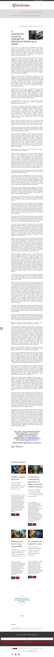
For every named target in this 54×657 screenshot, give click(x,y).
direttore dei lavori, (15, 565)
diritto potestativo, (18, 498)
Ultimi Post (20, 446)
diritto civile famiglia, (32, 568)
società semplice (31, 521)
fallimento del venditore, (16, 501)
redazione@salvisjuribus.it (32, 437)
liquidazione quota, (32, 516)
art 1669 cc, (15, 564)
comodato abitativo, (32, 566)
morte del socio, (39, 516)
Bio (14, 446)
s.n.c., (31, 519)
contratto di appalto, (21, 564)
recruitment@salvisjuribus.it (33, 438)
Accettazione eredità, (32, 503)
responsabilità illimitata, (37, 518)
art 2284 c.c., (39, 503)
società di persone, (36, 519)
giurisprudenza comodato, (37, 569)
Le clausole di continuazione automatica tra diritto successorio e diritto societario (35, 482)
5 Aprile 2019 (24, 26)
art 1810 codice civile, (37, 562)
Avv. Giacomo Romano (33, 433)
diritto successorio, (32, 514)
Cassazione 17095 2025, (36, 564)
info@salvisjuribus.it (32, 440)
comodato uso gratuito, (37, 567)
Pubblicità (31, 651)
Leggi (13, 514)
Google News (37, 443)
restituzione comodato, (32, 571)
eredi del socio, (39, 514)
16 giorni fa (18, 561)
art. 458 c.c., (30, 504)
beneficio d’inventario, (32, 506)
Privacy (35, 651)
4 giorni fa (34, 502)
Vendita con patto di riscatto (18, 478)
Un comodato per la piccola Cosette (35, 542)
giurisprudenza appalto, (19, 568)
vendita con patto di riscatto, (17, 508)
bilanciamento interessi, (33, 563)
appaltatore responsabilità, (16, 563)
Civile (25, 12)
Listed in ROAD (20, 434)
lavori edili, (13, 569)
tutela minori (35, 573)
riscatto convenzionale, (20, 507)
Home (22, 12)
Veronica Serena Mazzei (34, 26)
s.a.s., (29, 519)
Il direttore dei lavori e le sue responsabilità (17, 543)
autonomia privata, (36, 504)
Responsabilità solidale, (16, 573)
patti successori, (31, 517)
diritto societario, (37, 513)
